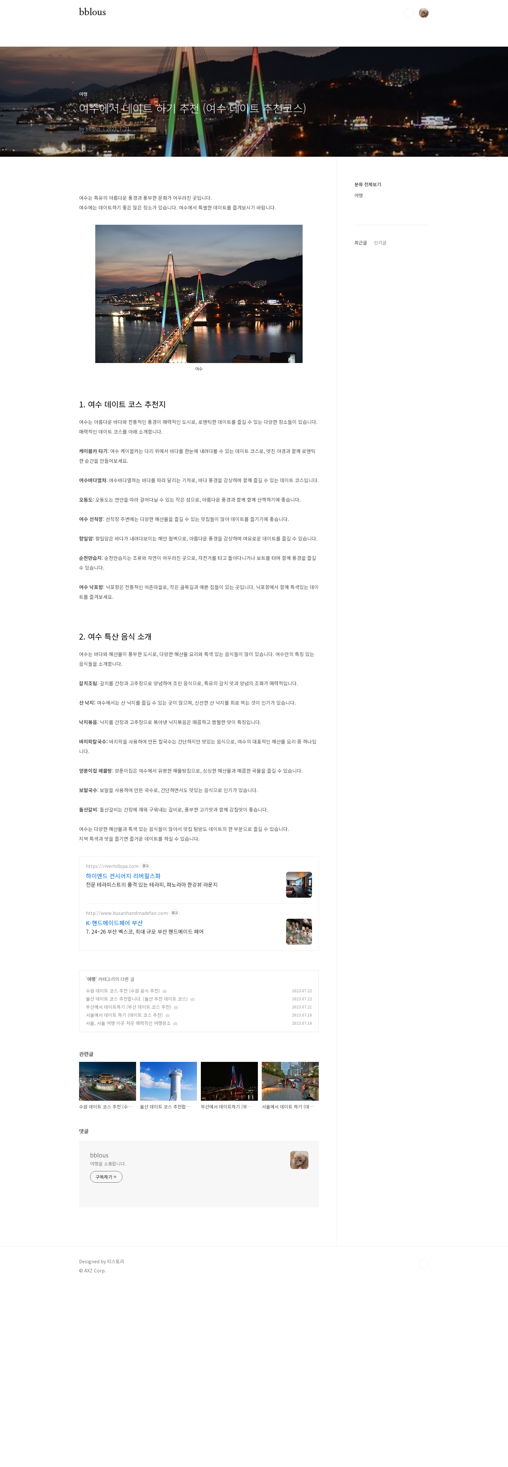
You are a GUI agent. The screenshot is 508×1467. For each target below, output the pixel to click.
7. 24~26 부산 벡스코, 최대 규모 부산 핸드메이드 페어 (145, 1112)
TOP (424, 1445)
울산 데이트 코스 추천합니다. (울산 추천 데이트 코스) (137, 1180)
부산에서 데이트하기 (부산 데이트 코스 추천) (128, 1188)
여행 (91, 1160)
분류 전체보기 (367, 184)
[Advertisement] (199, 232)
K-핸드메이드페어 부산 (114, 1104)
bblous (92, 12)
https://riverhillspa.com (112, 1047)
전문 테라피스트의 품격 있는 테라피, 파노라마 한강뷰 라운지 (152, 1065)
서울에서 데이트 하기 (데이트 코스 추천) (124, 1196)
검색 (409, 13)
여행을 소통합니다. (108, 1345)
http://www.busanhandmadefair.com (127, 1094)
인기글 (380, 437)
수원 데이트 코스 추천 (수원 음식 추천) (123, 1172)
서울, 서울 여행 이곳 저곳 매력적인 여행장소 (128, 1204)
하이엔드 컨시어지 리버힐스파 (123, 1057)
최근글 (360, 437)
